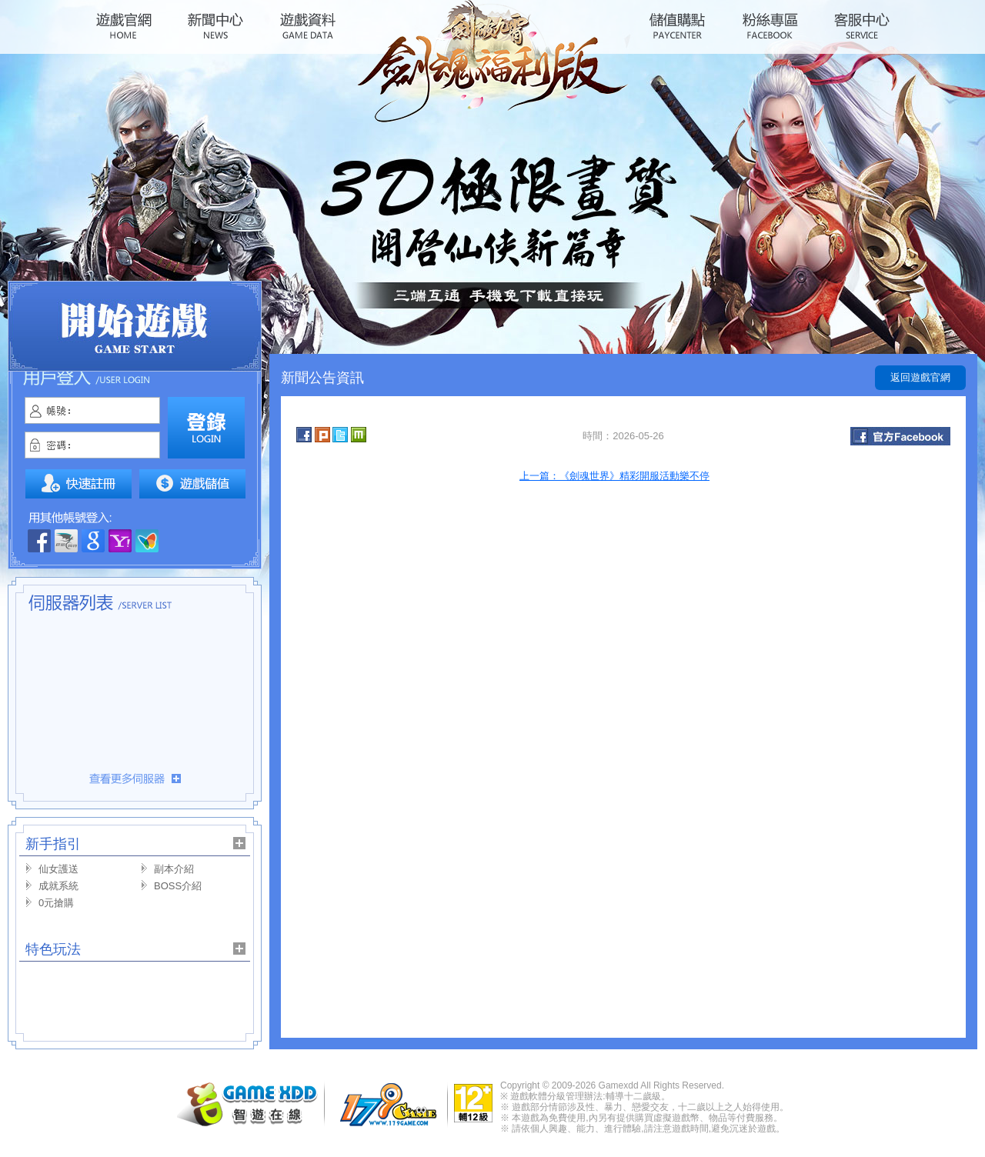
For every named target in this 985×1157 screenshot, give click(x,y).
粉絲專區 (769, 26)
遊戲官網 (123, 26)
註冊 (78, 483)
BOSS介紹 (178, 886)
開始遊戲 (135, 326)
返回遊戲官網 (920, 377)
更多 (135, 778)
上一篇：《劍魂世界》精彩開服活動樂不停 (614, 476)
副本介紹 (174, 869)
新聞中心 (215, 26)
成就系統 (58, 886)
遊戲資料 (308, 26)
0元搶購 (56, 903)
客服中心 (862, 26)
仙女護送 (58, 869)
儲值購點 (677, 26)
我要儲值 (192, 483)
